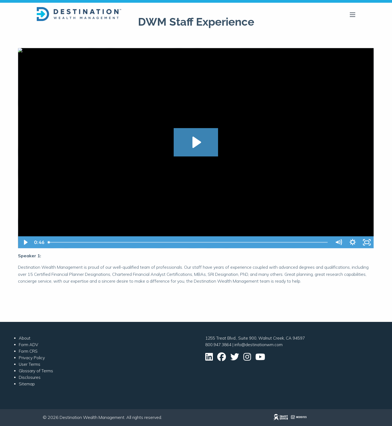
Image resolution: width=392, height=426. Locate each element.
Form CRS (28, 351)
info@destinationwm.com (258, 344)
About (24, 338)
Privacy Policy (32, 357)
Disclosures (30, 377)
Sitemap (27, 383)
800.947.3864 (218, 344)
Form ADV (28, 344)
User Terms (29, 364)
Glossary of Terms (36, 370)
